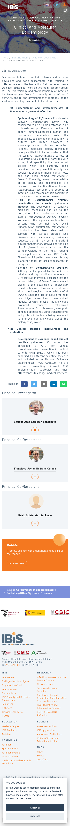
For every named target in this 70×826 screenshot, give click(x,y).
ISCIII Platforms (10, 756)
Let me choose (23, 798)
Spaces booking (10, 748)
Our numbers (9, 693)
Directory (7, 708)
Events (40, 755)
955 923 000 (13, 665)
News (40, 751)
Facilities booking (11, 752)
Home (5, 58)
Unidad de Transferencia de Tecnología (16, 762)
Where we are (9, 689)
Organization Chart (12, 685)
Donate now (17, 563)
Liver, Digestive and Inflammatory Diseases (49, 706)
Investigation (20, 58)
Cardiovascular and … (45, 58)
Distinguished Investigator (16, 681)
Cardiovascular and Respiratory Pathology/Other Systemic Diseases (52, 698)
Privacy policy (57, 777)
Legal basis (41, 777)
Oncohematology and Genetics (48, 690)
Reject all (34, 816)
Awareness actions (47, 726)
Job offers (7, 704)
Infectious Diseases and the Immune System (51, 679)
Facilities (6, 744)
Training (6, 734)
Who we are (8, 677)
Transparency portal (12, 712)
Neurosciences (45, 684)
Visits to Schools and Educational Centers (48, 739)
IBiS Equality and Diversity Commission (16, 698)
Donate (5, 716)
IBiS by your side (46, 730)
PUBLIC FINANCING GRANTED (47, 713)
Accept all (35, 807)
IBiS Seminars (9, 730)
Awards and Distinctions (49, 734)
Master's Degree (10, 726)
